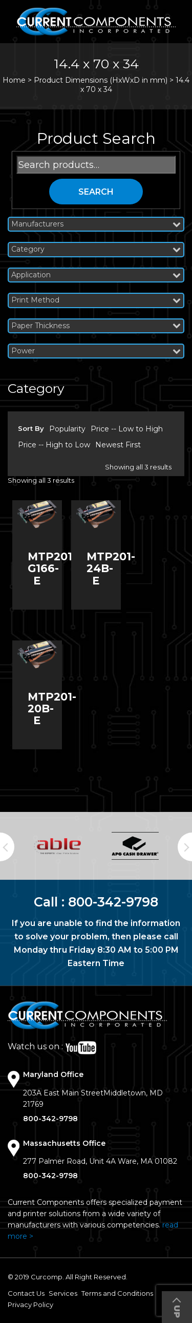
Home (14, 80)
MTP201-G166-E (52, 568)
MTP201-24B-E (111, 568)
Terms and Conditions (117, 1293)
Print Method (96, 300)
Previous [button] (7, 847)
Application (96, 275)
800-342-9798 (113, 902)
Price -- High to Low (54, 444)
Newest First (118, 444)
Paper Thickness (96, 326)
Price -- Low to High (127, 428)
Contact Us (26, 1293)
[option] (57, 846)
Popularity (67, 428)
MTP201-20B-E (52, 708)
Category (96, 249)
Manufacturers (96, 224)
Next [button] (185, 847)
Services (63, 1293)
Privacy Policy (30, 1304)
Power (96, 351)
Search (96, 192)
